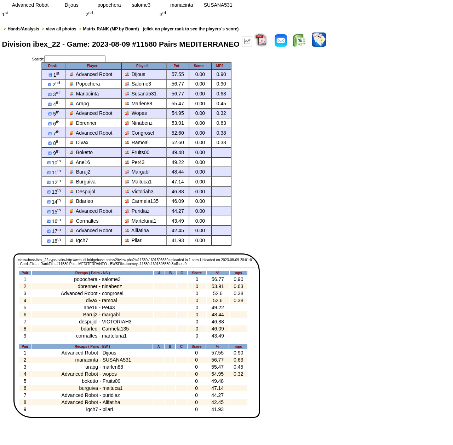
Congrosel (139, 133)
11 (54, 172)
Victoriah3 (139, 191)
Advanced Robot (91, 74)
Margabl (137, 172)
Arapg (79, 103)
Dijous (135, 74)
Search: (68, 59)
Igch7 (79, 240)
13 (54, 192)
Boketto (81, 152)
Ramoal (137, 142)
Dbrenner (83, 123)
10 (54, 162)
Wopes (136, 113)
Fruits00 (137, 152)
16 (54, 221)
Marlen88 (138, 103)
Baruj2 (80, 172)
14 (54, 202)
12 (54, 182)
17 (54, 231)
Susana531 (141, 93)
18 (54, 241)
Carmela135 (142, 201)
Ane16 (80, 162)
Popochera (85, 84)
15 (54, 212)
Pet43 (134, 162)
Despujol (82, 191)
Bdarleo (81, 201)
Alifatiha (137, 230)
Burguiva (83, 182)
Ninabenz (139, 123)
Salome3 (138, 84)
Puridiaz (137, 211)
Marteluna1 (140, 221)
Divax (79, 142)
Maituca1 (138, 182)
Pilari (134, 240)
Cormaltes (84, 221)
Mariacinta (84, 93)
